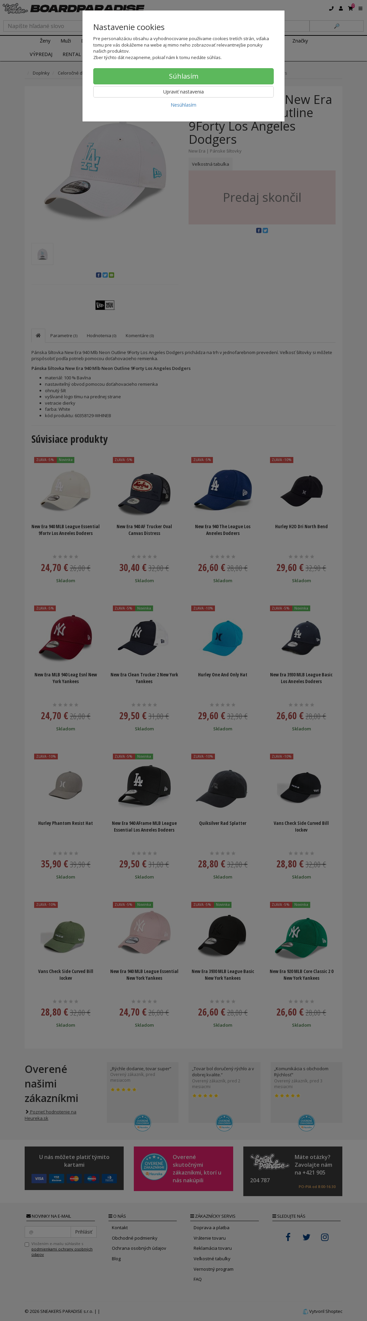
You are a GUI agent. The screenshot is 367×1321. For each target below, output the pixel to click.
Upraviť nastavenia (183, 91)
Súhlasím (183, 76)
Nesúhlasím (183, 105)
